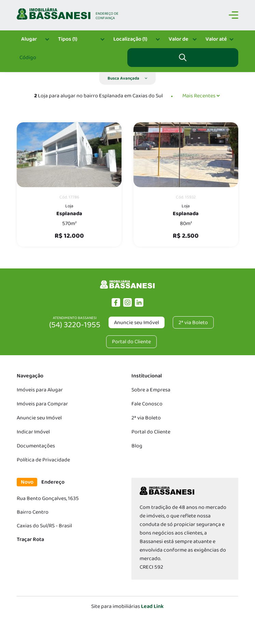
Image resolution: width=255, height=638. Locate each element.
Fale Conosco (146, 404)
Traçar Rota (30, 539)
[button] (127, 78)
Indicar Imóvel (33, 432)
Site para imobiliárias (127, 606)
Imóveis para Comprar (42, 404)
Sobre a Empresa (150, 390)
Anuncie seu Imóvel (136, 322)
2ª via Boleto (146, 418)
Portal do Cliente (150, 432)
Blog (136, 446)
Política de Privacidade (43, 460)
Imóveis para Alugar (40, 390)
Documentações (36, 446)
